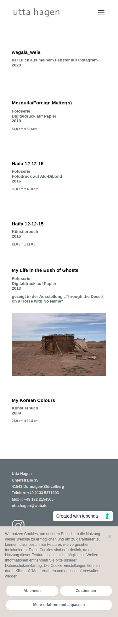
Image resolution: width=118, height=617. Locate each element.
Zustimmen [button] (86, 590)
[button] (110, 536)
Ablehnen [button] (32, 590)
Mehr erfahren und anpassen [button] (59, 605)
